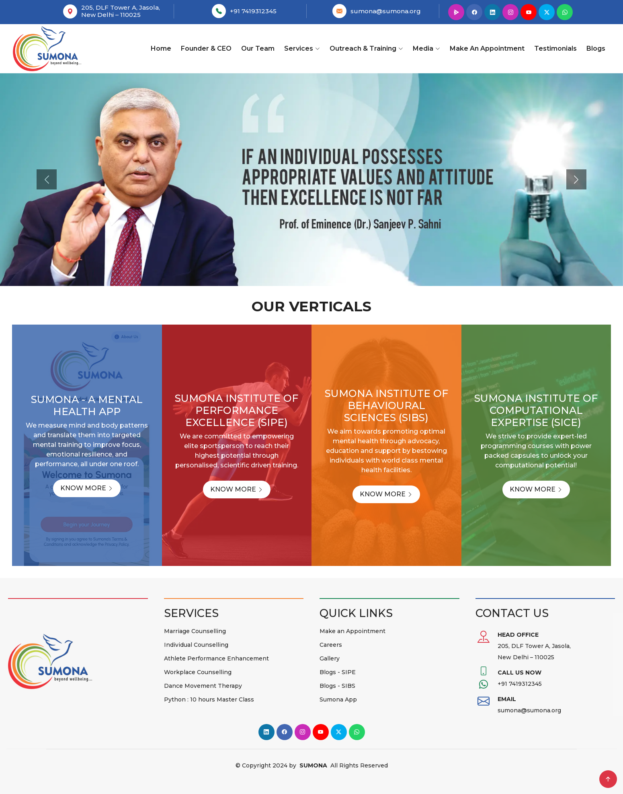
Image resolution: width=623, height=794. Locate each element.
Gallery (330, 658)
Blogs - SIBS (337, 686)
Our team (258, 48)
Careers (331, 645)
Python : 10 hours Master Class (209, 699)
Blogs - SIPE (338, 672)
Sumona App (338, 699)
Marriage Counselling (195, 631)
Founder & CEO (206, 48)
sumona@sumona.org (385, 11)
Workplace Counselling (198, 672)
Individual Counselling (196, 645)
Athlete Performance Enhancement (216, 658)
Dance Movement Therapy (203, 686)
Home (161, 48)
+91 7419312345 (253, 11)
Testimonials (555, 48)
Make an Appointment (487, 48)
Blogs (595, 48)
